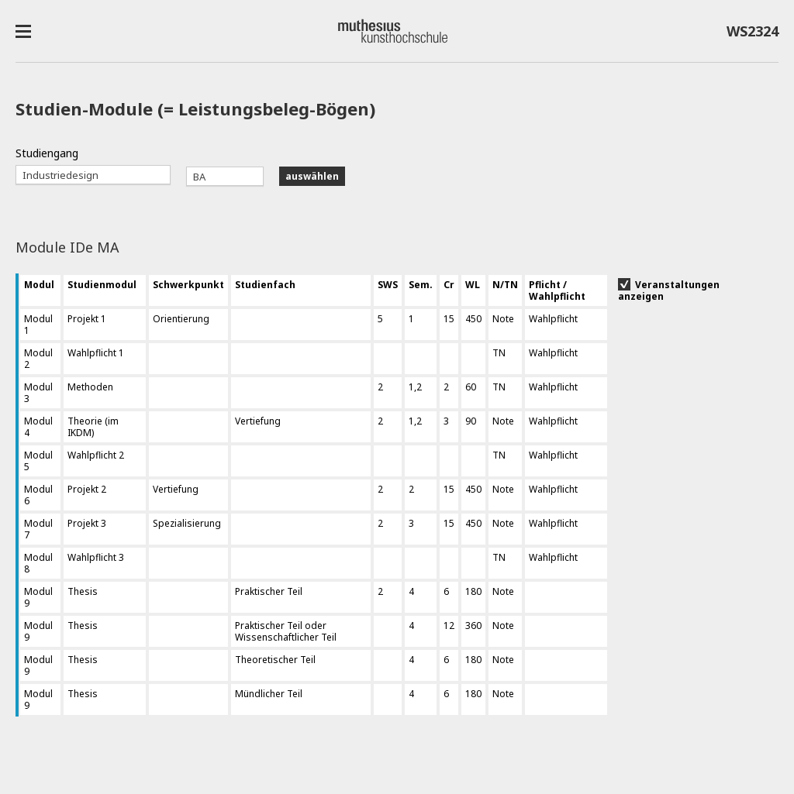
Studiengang (47, 153)
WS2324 (752, 34)
